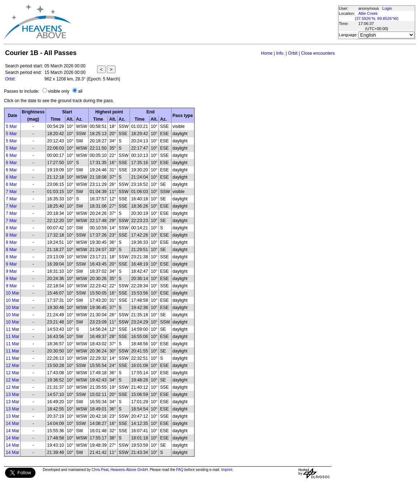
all (80, 91)
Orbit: (10, 79)
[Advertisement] (204, 21)
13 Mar (12, 394)
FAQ (180, 470)
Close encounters (318, 53)
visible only (59, 91)
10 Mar (12, 293)
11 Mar (12, 329)
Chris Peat (100, 470)
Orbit (293, 53)
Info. (280, 53)
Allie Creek (368, 13)
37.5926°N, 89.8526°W (376, 18)
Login (387, 8)
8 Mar (11, 227)
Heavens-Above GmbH (129, 470)
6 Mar (11, 155)
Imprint (226, 470)
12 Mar (12, 365)
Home (267, 53)
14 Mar (12, 423)
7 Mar (11, 191)
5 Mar (11, 126)
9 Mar (11, 264)
